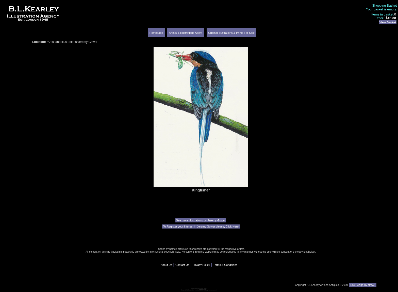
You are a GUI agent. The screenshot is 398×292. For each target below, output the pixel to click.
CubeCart (202, 288)
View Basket (387, 22)
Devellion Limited (194, 290)
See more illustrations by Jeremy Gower (200, 220)
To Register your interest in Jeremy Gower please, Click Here (200, 226)
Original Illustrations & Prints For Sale (231, 32)
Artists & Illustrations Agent (185, 32)
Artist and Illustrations (62, 42)
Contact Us (182, 264)
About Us (166, 264)
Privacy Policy (201, 264)
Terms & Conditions (225, 264)
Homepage (156, 32)
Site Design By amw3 (363, 285)
